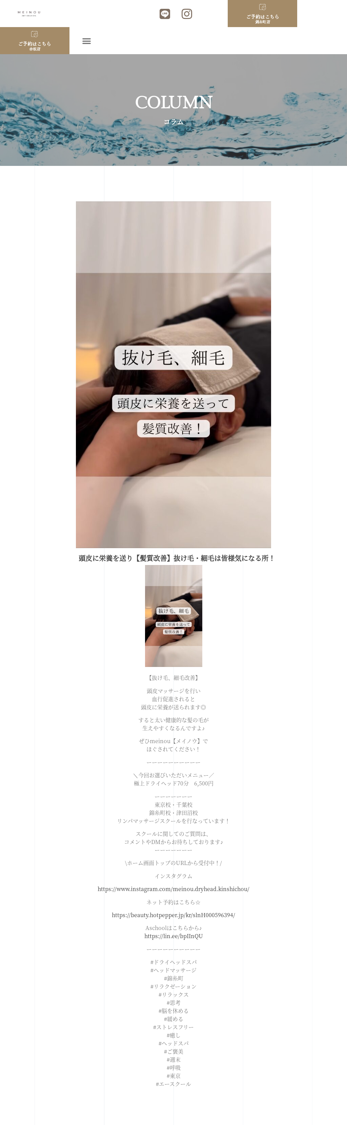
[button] (87, 41)
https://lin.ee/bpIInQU (173, 936)
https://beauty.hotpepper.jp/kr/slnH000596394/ (173, 915)
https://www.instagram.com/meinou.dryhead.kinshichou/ (173, 889)
